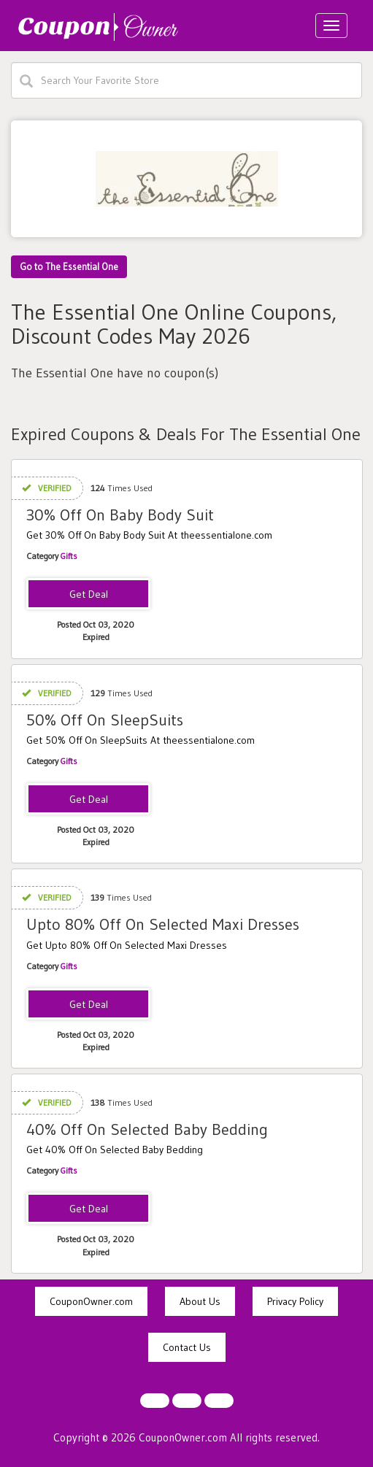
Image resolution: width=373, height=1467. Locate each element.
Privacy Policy (295, 1301)
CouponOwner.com (91, 1301)
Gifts (69, 555)
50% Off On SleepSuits (104, 720)
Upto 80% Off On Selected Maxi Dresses (162, 924)
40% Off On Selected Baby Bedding (147, 1129)
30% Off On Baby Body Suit (120, 515)
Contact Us (187, 1347)
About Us (200, 1301)
